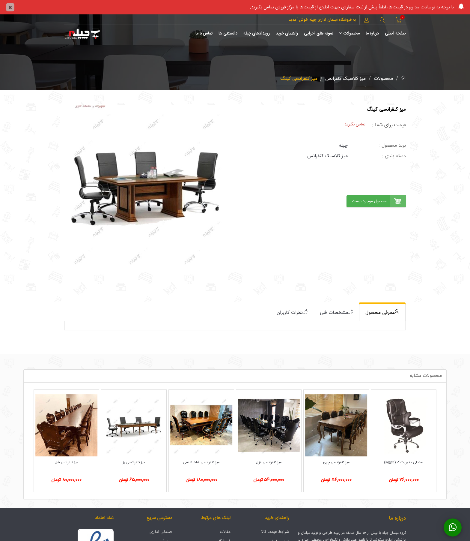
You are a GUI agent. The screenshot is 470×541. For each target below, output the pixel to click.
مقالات (225, 532)
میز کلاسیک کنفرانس (345, 79)
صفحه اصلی (395, 33)
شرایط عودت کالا (275, 532)
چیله (343, 146)
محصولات (349, 33)
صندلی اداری (161, 532)
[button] (382, 20)
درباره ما (372, 33)
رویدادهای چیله (256, 33)
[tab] (382, 312)
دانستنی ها (228, 33)
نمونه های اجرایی (318, 33)
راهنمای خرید (287, 33)
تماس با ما (204, 33)
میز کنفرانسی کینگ (298, 79)
